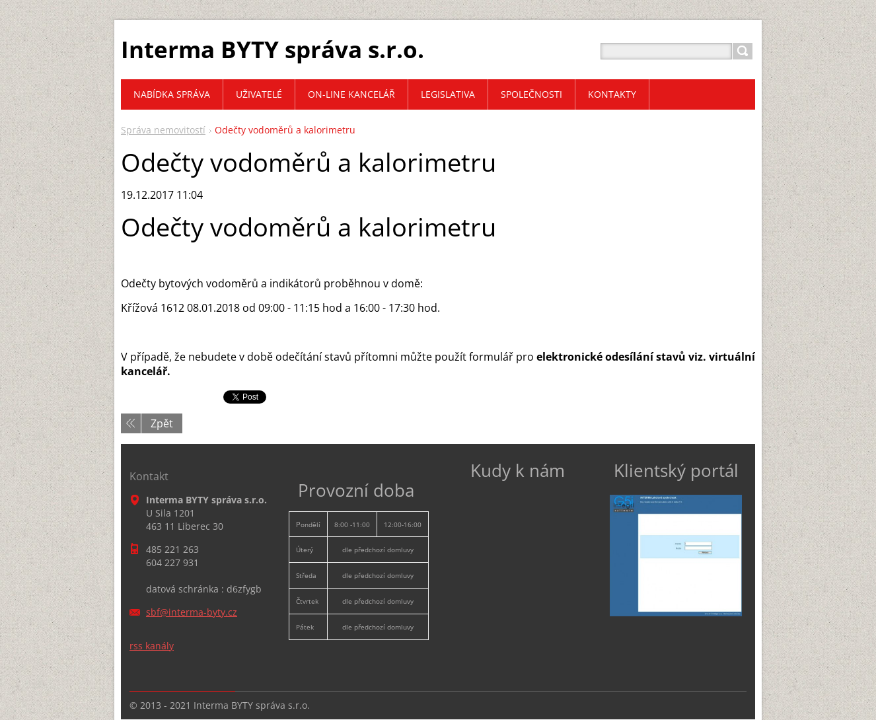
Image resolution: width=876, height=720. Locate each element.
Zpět (162, 423)
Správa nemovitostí (163, 130)
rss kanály (151, 645)
